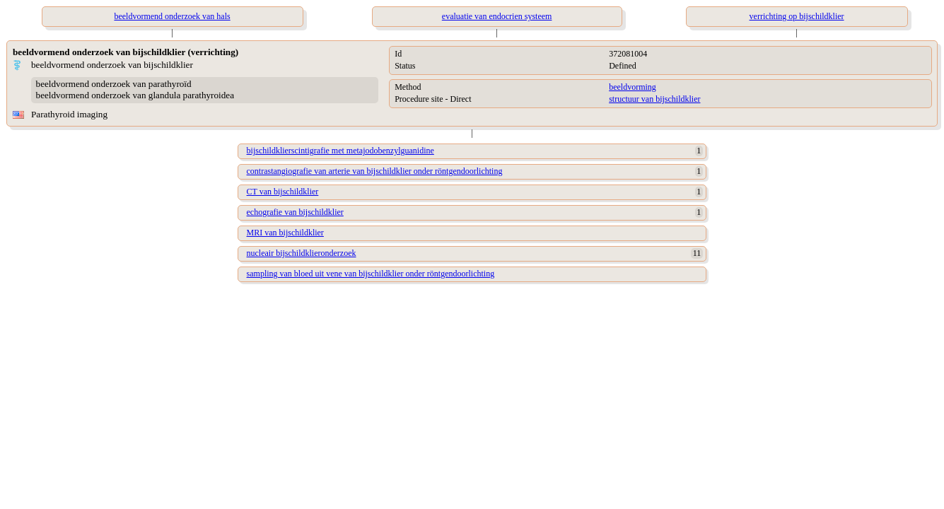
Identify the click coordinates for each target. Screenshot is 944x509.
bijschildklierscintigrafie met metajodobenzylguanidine (340, 151)
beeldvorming (632, 87)
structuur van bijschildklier (654, 99)
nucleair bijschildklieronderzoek (301, 253)
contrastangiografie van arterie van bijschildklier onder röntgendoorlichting (375, 171)
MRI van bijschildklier (285, 233)
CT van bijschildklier (283, 192)
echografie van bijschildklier (295, 212)
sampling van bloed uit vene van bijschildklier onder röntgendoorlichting (371, 274)
